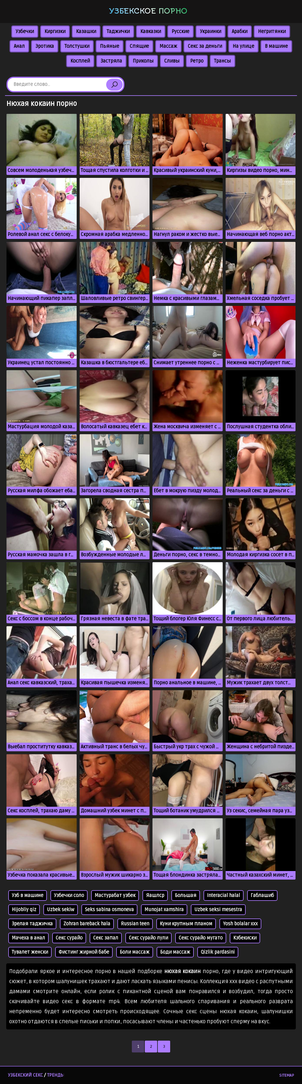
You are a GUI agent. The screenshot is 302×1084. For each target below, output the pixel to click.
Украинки (210, 32)
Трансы (222, 61)
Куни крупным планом (186, 924)
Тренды (55, 1075)
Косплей (80, 61)
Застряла (111, 61)
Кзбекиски (245, 938)
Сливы (172, 61)
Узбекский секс (25, 1075)
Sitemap (286, 1075)
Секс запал (105, 938)
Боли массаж (135, 952)
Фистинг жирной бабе (84, 952)
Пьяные (109, 46)
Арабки (239, 32)
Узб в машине (27, 895)
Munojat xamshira (164, 910)
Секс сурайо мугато (201, 938)
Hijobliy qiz (24, 910)
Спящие (139, 46)
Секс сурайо (69, 938)
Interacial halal (223, 895)
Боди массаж (175, 952)
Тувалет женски (30, 952)
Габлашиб (262, 895)
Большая (185, 895)
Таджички (118, 32)
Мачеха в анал (28, 938)
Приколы (143, 61)
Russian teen (135, 924)
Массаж (168, 46)
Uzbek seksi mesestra (218, 910)
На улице (243, 46)
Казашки (86, 32)
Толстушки (77, 46)
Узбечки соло (69, 895)
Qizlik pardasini (218, 952)
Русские (180, 32)
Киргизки (55, 32)
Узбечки (25, 32)
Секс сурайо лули (148, 938)
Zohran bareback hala (86, 924)
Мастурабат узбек (115, 895)
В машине (276, 46)
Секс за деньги (205, 46)
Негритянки (272, 32)
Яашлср (155, 895)
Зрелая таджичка (32, 924)
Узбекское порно (148, 11)
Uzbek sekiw (60, 910)
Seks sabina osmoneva (109, 910)
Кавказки (150, 32)
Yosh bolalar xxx (240, 924)
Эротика (44, 46)
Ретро (196, 61)
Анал (19, 46)
